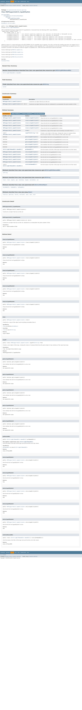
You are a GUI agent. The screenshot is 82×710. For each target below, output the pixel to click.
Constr (14, 5)
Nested (6, 5)
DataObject (4, 23)
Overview (2, 1)
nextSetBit (33, 180)
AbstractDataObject (40, 184)
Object (30, 192)
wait (27, 194)
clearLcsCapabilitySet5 (31, 128)
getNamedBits (28, 149)
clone (26, 130)
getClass (11, 194)
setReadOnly (21, 187)
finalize (5, 194)
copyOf (27, 133)
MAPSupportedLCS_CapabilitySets (12, 101)
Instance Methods (27, 113)
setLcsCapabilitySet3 (31, 156)
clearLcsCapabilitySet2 (31, 120)
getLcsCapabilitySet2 (31, 139)
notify (16, 194)
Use (16, 1)
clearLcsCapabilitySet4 (31, 125)
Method (19, 5)
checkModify (6, 187)
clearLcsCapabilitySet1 (31, 118)
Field (10, 5)
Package (8, 1)
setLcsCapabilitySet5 (31, 161)
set (38, 180)
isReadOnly (13, 187)
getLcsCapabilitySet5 (31, 146)
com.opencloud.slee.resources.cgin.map (16, 9)
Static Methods (16, 113)
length (26, 180)
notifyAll (22, 194)
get (17, 180)
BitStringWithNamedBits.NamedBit (12, 72)
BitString (8, 17)
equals (13, 180)
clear (4, 180)
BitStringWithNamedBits (14, 18)
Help (28, 1)
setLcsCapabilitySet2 (31, 154)
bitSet (4, 86)
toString (5, 172)
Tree (18, 1)
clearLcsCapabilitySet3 (31, 123)
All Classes (3, 3)
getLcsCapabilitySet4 (31, 144)
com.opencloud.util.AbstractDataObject (13, 15)
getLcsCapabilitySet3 (31, 141)
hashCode (21, 180)
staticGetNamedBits (30, 164)
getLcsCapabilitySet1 (31, 136)
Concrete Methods (39, 113)
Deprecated (23, 1)
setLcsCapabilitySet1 (31, 151)
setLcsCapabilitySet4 (31, 159)
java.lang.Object (5, 14)
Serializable (11, 23)
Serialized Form (5, 60)
